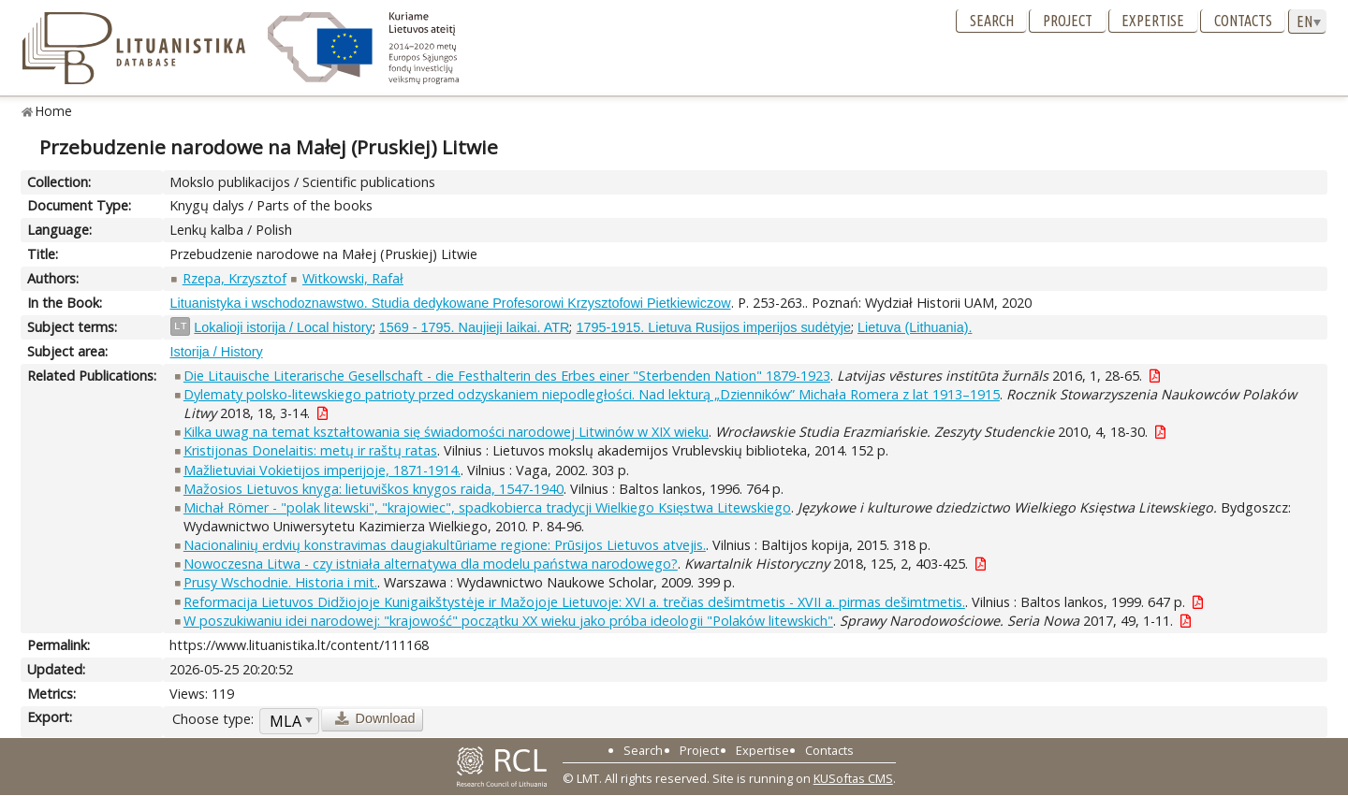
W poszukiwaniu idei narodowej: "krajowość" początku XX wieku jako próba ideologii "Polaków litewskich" (508, 621)
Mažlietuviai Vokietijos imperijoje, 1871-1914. (322, 470)
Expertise (1152, 20)
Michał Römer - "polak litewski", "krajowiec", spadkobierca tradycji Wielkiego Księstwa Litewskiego (487, 507)
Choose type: (213, 719)
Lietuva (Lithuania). (914, 327)
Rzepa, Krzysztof (234, 278)
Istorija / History (215, 351)
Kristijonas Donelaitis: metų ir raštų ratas (310, 450)
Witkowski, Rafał (352, 278)
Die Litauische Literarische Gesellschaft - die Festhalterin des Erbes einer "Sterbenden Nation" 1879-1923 (506, 375)
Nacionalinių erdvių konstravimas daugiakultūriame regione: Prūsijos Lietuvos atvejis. (444, 545)
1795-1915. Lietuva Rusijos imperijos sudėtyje (713, 327)
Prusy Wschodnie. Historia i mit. (280, 582)
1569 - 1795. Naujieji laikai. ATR (474, 327)
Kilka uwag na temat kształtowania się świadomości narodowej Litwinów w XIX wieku (446, 432)
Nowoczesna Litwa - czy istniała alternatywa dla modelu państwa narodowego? (430, 563)
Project (1067, 20)
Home (54, 111)
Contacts (1243, 20)
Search (992, 20)
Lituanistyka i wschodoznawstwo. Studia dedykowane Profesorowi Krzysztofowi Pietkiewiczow (449, 303)
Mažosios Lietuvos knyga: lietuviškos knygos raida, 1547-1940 (373, 489)
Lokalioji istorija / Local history (283, 327)
